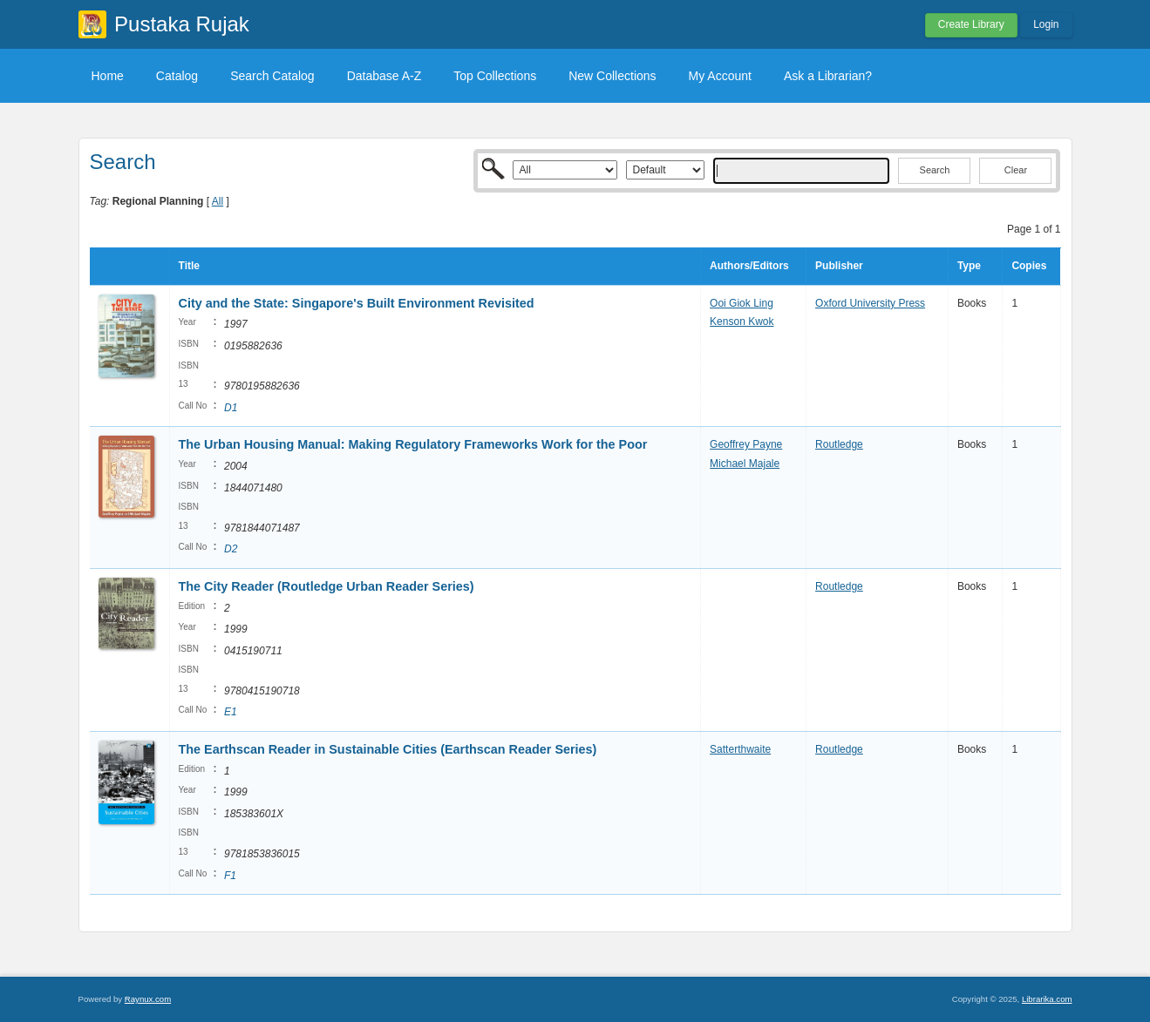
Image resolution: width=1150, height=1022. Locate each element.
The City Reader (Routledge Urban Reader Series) (326, 586)
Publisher (839, 266)
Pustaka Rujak (181, 24)
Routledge (839, 444)
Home (108, 76)
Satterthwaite (740, 749)
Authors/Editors (749, 266)
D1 (230, 408)
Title (189, 266)
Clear (1015, 170)
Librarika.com (1047, 999)
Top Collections (494, 76)
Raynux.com (148, 999)
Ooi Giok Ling (741, 303)
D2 (230, 549)
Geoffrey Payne (746, 444)
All (217, 201)
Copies (1028, 266)
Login (1045, 24)
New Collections (612, 76)
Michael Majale (744, 463)
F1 (230, 876)
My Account (720, 76)
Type (969, 266)
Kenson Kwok (741, 321)
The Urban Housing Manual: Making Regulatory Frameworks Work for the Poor (413, 444)
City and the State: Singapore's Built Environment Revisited (356, 303)
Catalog (177, 76)
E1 (230, 712)
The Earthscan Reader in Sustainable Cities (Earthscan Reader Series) (388, 749)
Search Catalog (272, 76)
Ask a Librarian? (828, 76)
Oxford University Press (870, 303)
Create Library (971, 24)
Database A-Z (384, 76)
